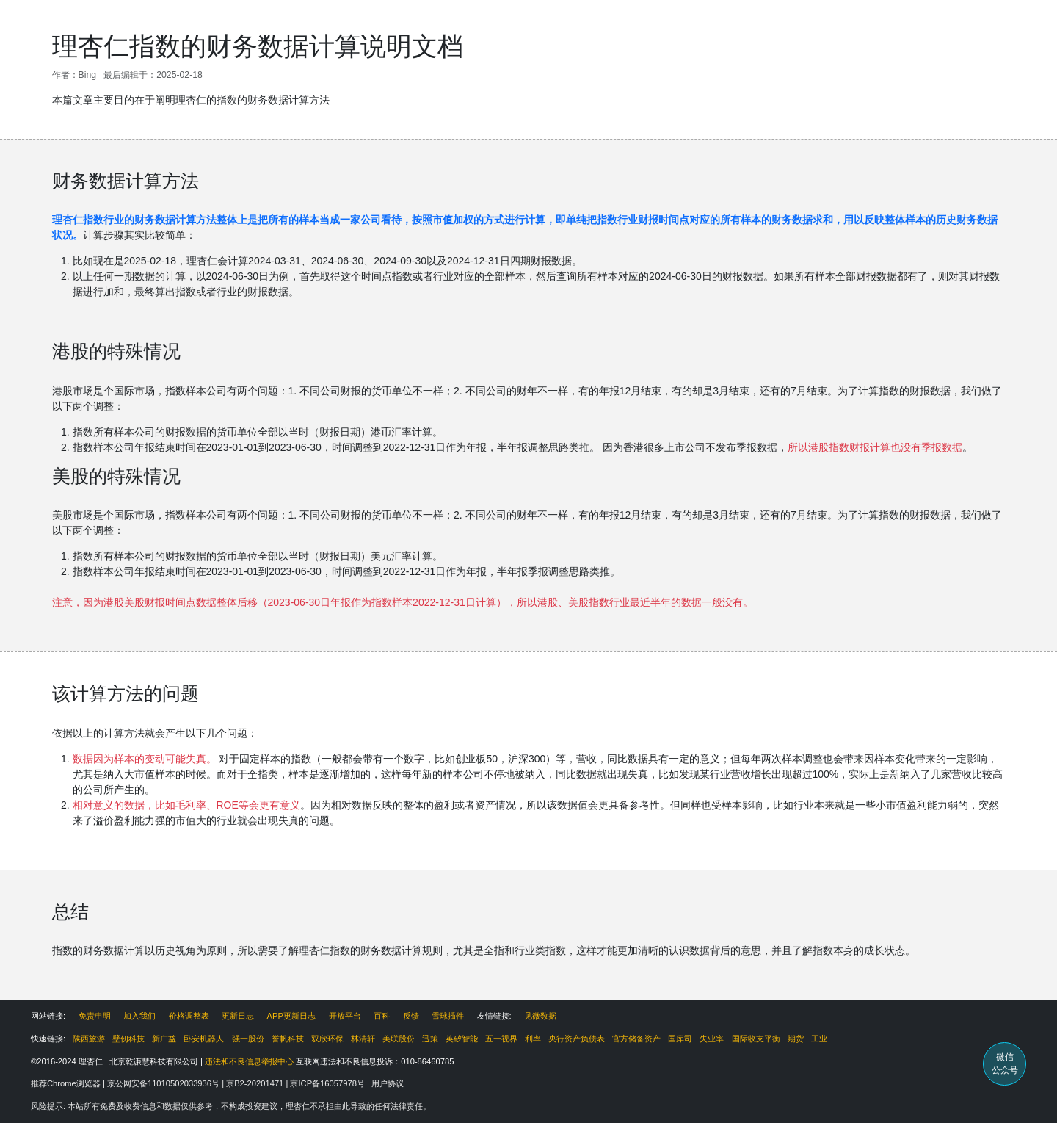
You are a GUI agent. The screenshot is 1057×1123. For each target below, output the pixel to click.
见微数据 (540, 1015)
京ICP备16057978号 (328, 1083)
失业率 (712, 1038)
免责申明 (95, 1015)
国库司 (680, 1038)
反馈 (411, 1015)
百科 (382, 1015)
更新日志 (238, 1015)
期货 (796, 1038)
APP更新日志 (291, 1015)
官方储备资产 (636, 1038)
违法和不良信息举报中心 (249, 1061)
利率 (533, 1038)
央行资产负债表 (576, 1038)
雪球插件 (448, 1015)
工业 (819, 1038)
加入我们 (139, 1015)
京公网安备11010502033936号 (164, 1083)
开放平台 (345, 1015)
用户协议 (387, 1083)
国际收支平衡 (756, 1038)
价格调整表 (189, 1015)
